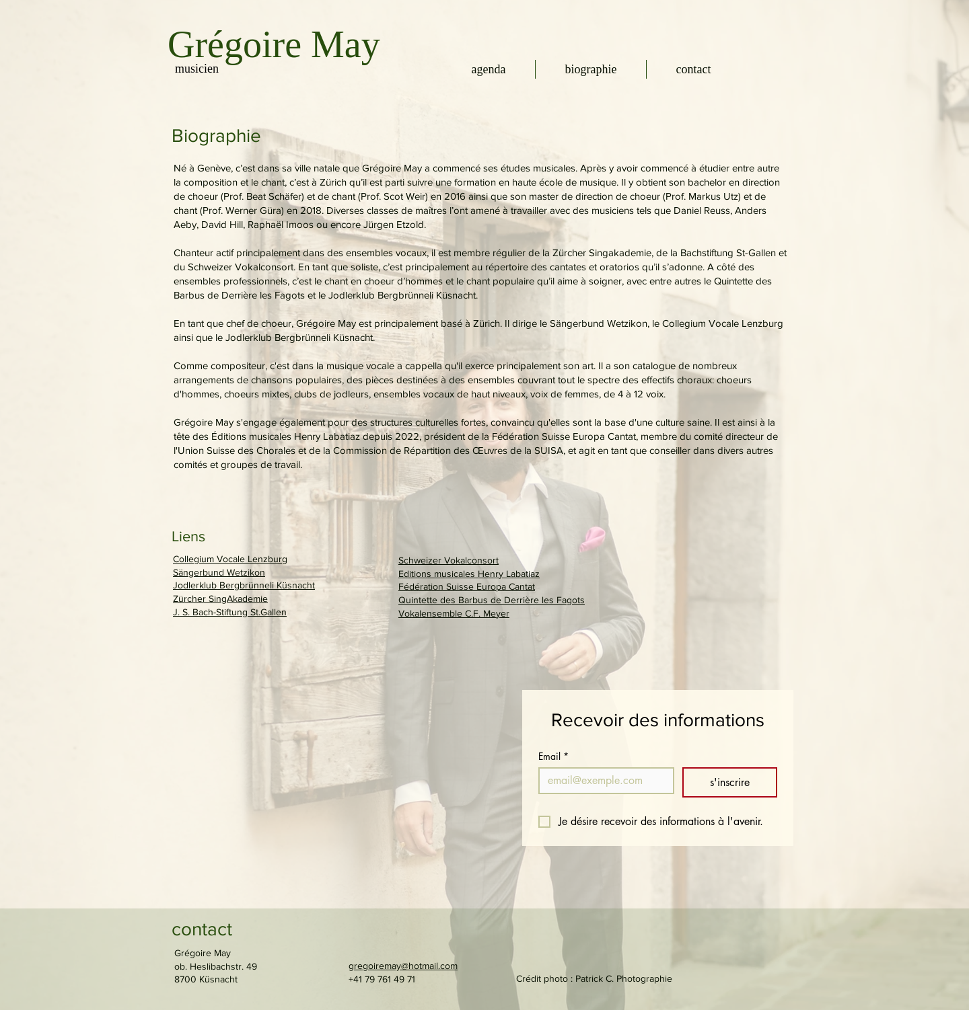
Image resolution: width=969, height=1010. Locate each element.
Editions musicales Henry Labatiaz (469, 573)
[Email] (602, 781)
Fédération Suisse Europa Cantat (466, 586)
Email (553, 756)
